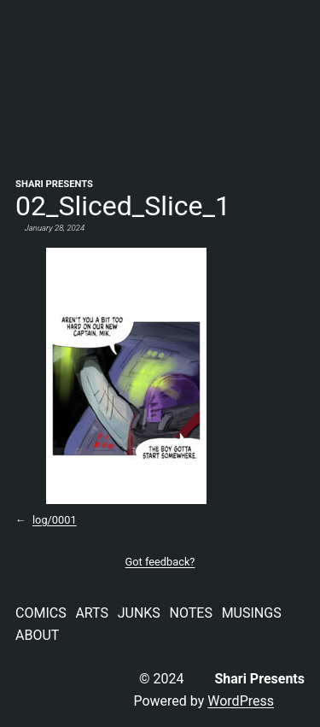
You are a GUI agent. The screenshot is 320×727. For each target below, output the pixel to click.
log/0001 (54, 519)
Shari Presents (54, 184)
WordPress (240, 701)
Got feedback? (160, 561)
